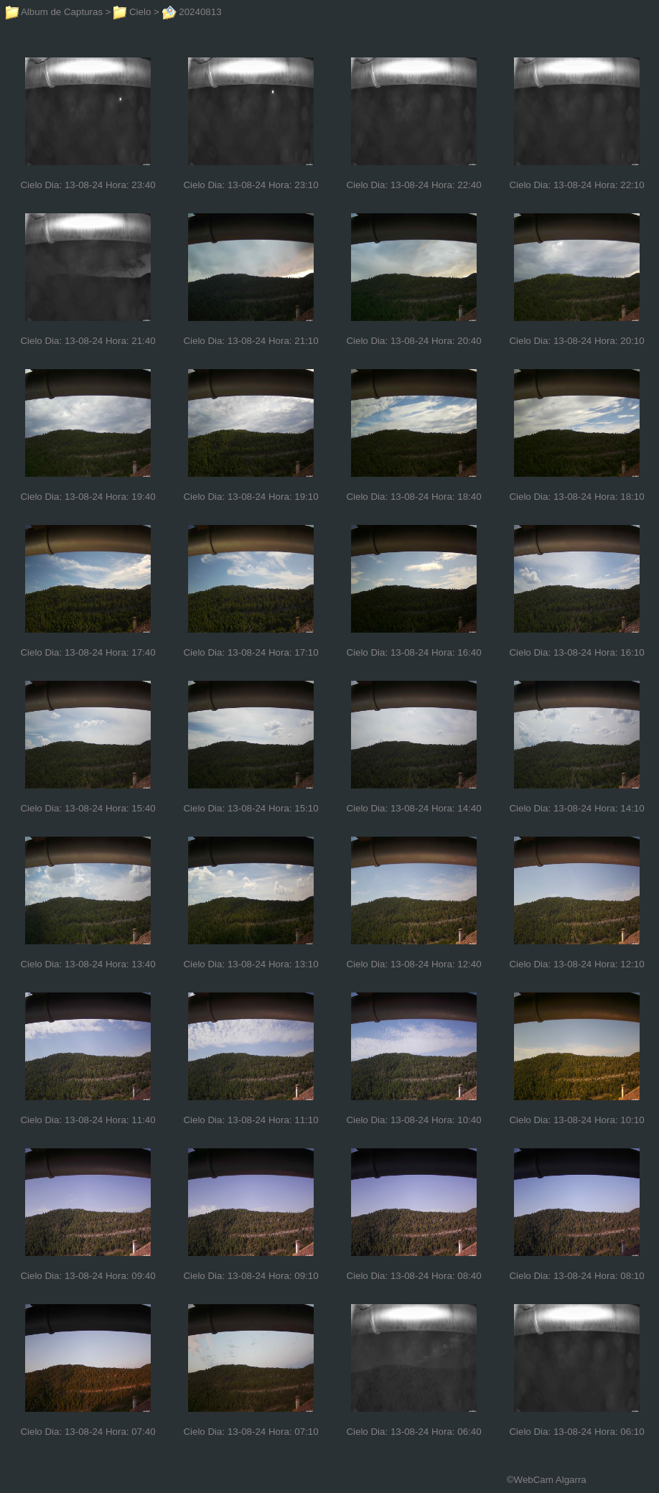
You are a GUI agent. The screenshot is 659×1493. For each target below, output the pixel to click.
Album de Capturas (54, 11)
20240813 (192, 11)
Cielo (132, 11)
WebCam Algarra (550, 1479)
